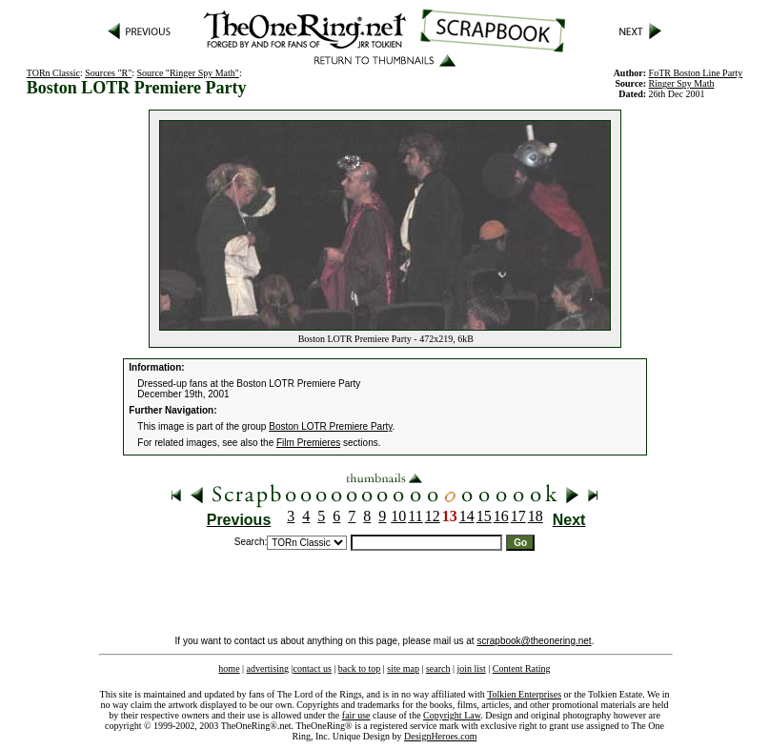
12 (432, 516)
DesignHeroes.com (440, 736)
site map (403, 668)
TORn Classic (53, 73)
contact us (312, 668)
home (228, 668)
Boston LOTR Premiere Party (330, 426)
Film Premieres (308, 442)
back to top (359, 668)
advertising (268, 668)
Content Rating (522, 668)
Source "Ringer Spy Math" (188, 73)
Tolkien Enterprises (524, 694)
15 (484, 516)
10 (398, 516)
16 (501, 516)
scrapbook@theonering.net (533, 641)
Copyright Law (451, 715)
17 (518, 516)
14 (467, 516)
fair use (356, 715)
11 (415, 516)
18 (535, 516)
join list (470, 668)
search (438, 668)
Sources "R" (108, 73)
